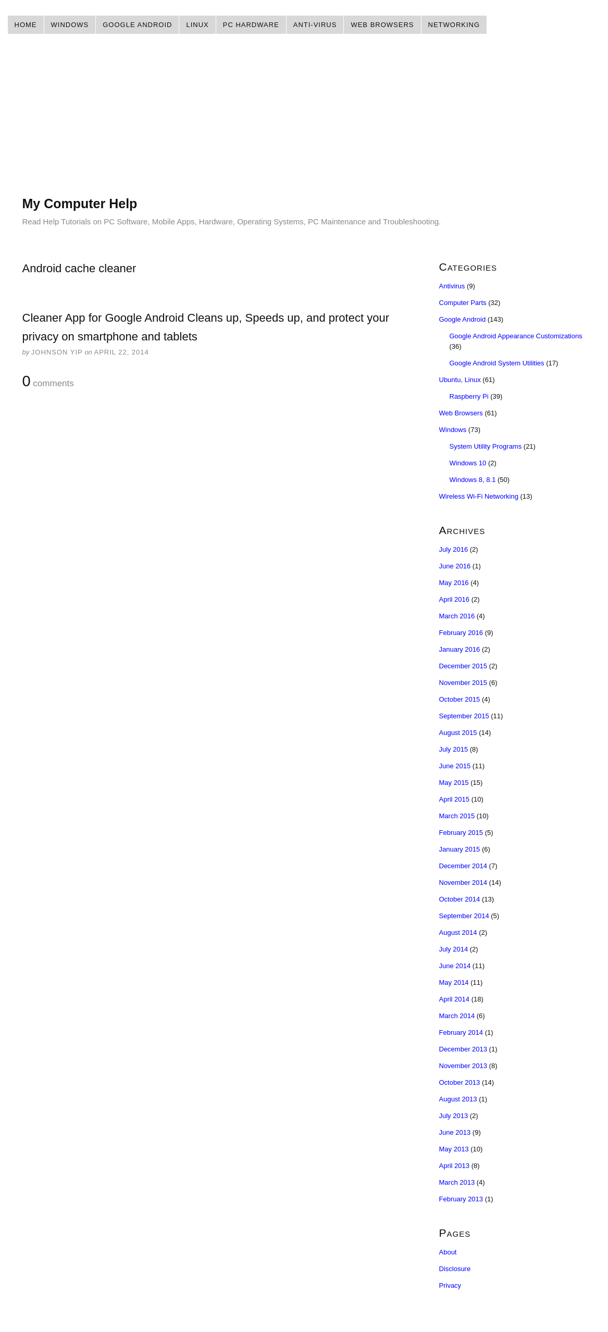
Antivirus (452, 286)
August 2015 (458, 733)
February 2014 (461, 1032)
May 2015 (454, 782)
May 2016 (454, 583)
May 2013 (454, 1149)
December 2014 (463, 866)
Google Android (137, 25)
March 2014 (457, 1016)
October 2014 (459, 899)
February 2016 (461, 633)
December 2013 (463, 1049)
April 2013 (454, 1166)
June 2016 (455, 566)
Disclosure (455, 1269)
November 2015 (463, 683)
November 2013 (463, 1066)
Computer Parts (463, 303)
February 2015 (461, 832)
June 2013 (455, 1132)
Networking (454, 25)
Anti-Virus (315, 25)
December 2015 (463, 666)
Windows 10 (468, 463)
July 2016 (453, 549)
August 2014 (458, 932)
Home (26, 25)
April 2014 (454, 999)
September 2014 (464, 916)
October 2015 (459, 699)
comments (48, 381)
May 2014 (454, 982)
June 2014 (455, 966)
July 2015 (453, 749)
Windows (70, 25)
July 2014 (453, 949)
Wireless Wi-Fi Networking (478, 496)
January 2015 (459, 849)
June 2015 (455, 766)
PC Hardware (251, 25)
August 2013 (458, 1099)
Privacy (450, 1285)
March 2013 (457, 1182)
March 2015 (457, 816)
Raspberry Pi (469, 396)
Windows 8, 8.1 (473, 480)
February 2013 (461, 1199)
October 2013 (459, 1082)
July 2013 (453, 1116)
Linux (197, 25)
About (448, 1252)
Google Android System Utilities (497, 363)
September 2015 (464, 716)
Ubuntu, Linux (460, 380)
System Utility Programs (486, 446)
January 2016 (459, 649)
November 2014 (463, 882)
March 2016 (457, 616)
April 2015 (454, 799)
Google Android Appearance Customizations (516, 336)
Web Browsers (382, 25)
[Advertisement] (304, 122)
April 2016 (454, 599)
